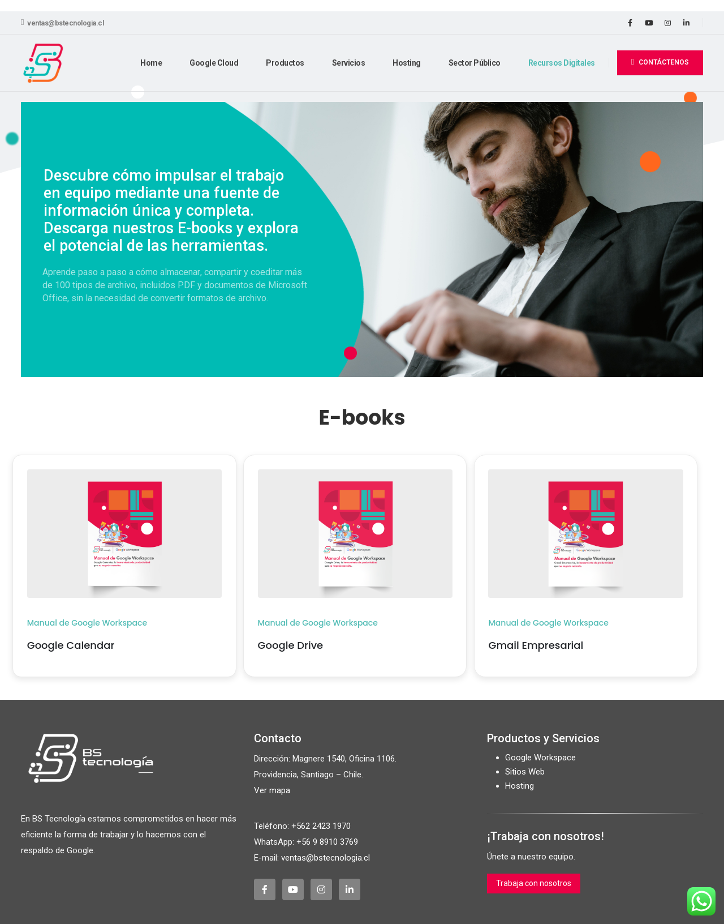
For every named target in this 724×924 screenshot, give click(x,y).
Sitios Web (525, 772)
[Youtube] (649, 23)
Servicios (348, 62)
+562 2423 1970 (321, 826)
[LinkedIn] (686, 23)
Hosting (407, 62)
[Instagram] (667, 23)
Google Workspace (540, 757)
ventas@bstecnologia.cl (62, 22)
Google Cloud (213, 62)
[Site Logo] (43, 63)
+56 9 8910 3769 (327, 842)
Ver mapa (272, 790)
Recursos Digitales (561, 62)
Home (151, 62)
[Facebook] (630, 23)
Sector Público (475, 62)
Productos (285, 62)
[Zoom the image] (124, 476)
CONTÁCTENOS (660, 62)
